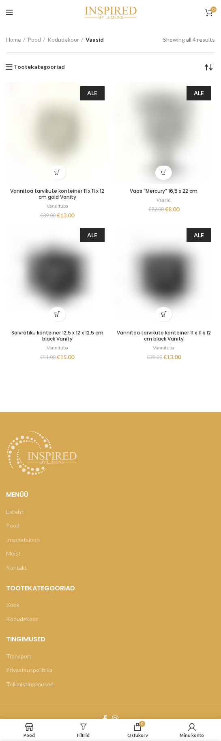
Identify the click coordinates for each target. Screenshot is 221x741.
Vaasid (164, 200)
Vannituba (57, 206)
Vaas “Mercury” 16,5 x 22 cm (163, 190)
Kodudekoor (63, 39)
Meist (13, 553)
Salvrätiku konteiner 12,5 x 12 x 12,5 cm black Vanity (57, 335)
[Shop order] (209, 67)
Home (13, 39)
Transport (19, 656)
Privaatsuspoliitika (29, 669)
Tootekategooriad (39, 67)
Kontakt (16, 567)
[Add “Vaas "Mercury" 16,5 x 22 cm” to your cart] (164, 173)
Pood (34, 39)
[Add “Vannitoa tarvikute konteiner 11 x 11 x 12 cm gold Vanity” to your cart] (57, 173)
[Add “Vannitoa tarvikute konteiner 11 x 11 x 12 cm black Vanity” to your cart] (164, 314)
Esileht (15, 511)
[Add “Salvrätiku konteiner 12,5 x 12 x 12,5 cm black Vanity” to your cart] (57, 314)
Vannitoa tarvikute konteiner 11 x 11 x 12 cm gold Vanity (57, 193)
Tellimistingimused (30, 684)
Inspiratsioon (23, 539)
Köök (12, 604)
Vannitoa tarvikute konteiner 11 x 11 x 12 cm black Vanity (164, 335)
